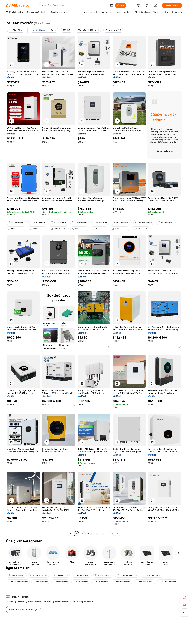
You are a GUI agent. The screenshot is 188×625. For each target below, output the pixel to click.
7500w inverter (59, 222)
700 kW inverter (81, 575)
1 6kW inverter (99, 222)
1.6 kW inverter (60, 575)
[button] (112, 5)
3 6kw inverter (79, 222)
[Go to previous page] (70, 533)
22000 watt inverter (152, 575)
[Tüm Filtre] (16, 30)
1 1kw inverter (79, 229)
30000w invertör (121, 222)
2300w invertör (166, 222)
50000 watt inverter (127, 575)
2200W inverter (16, 222)
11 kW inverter (80, 582)
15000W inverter (16, 575)
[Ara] (120, 5)
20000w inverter (167, 582)
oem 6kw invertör (121, 582)
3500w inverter (119, 229)
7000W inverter (37, 229)
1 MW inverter (40, 582)
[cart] (147, 6)
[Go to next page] (117, 533)
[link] (184, 597)
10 (112, 534)
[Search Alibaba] (75, 5)
